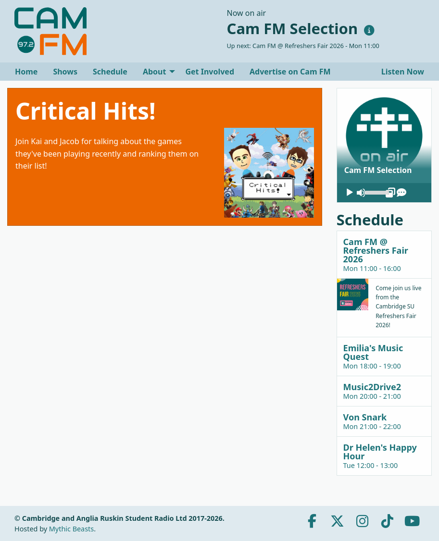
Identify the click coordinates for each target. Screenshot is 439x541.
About (154, 71)
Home (26, 71)
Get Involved (209, 71)
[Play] (349, 192)
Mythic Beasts (71, 528)
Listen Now (401, 71)
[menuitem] (26, 71)
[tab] (384, 254)
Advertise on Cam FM (290, 71)
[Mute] (361, 192)
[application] (384, 192)
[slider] (375, 191)
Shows (65, 71)
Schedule (110, 71)
